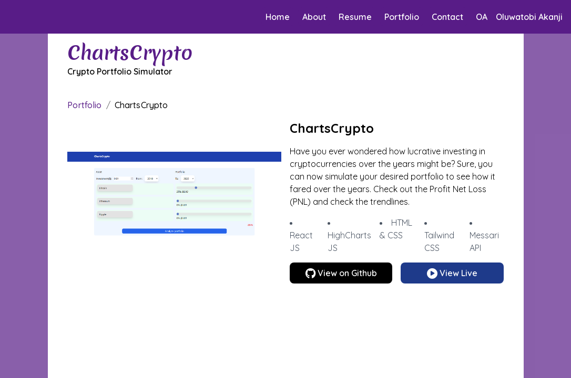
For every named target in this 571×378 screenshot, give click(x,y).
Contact (447, 17)
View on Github (341, 273)
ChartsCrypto (141, 105)
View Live (452, 273)
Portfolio (401, 17)
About (314, 17)
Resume (355, 17)
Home (278, 17)
